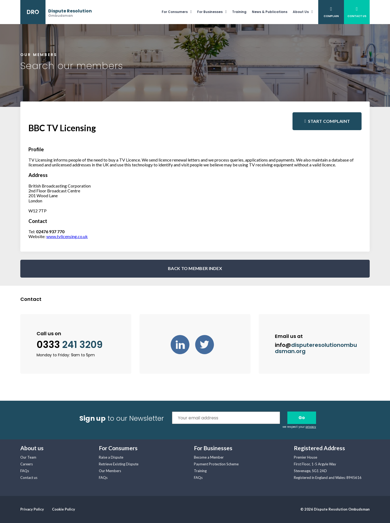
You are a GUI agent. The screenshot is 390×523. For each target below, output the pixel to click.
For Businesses (210, 11)
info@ (316, 348)
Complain (331, 16)
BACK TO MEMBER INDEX (195, 268)
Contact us (28, 477)
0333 (70, 344)
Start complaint (329, 121)
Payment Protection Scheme (216, 464)
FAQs (24, 471)
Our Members (110, 471)
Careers (26, 464)
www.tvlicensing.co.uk (67, 236)
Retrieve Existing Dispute (118, 464)
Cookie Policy (63, 509)
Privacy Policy (32, 509)
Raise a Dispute (111, 457)
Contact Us (356, 16)
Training (239, 11)
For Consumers (175, 11)
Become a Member (209, 457)
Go (301, 418)
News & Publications (269, 11)
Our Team (28, 457)
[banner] (56, 12)
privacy (311, 427)
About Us (301, 11)
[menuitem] (179, 12)
